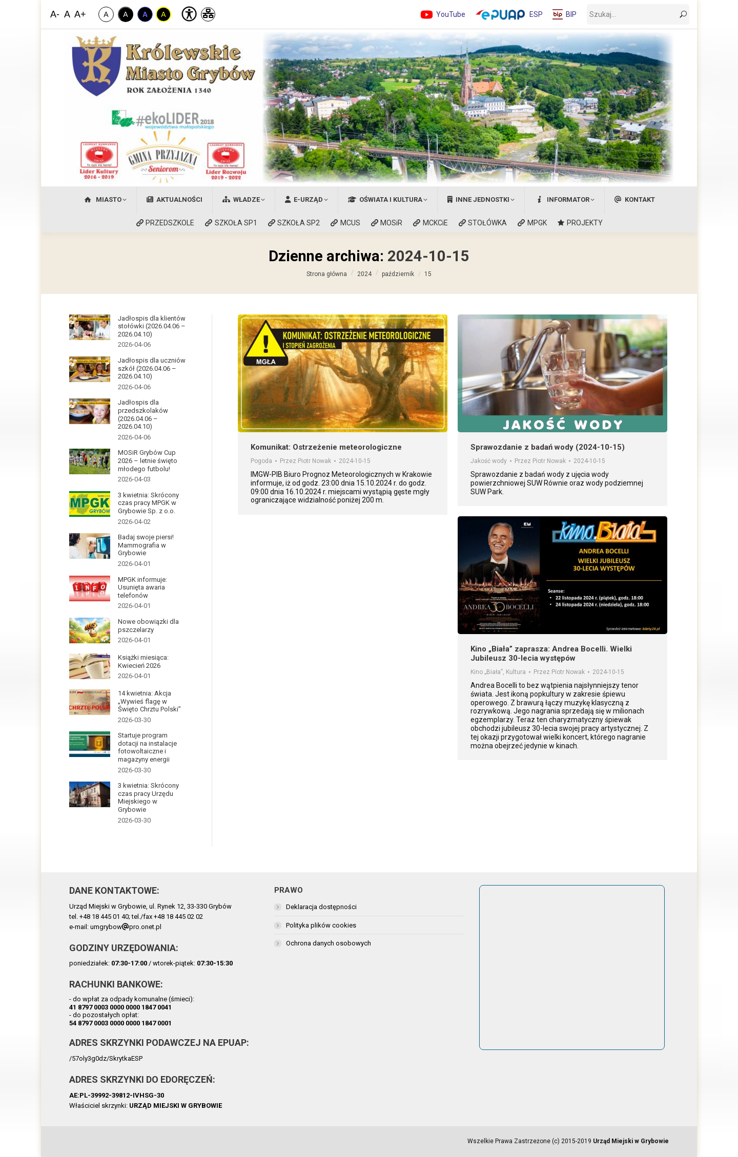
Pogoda (261, 461)
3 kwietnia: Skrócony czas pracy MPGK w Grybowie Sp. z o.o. (148, 503)
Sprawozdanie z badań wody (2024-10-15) (547, 447)
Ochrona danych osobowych (328, 943)
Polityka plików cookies (321, 925)
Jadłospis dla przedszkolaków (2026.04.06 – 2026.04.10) (143, 414)
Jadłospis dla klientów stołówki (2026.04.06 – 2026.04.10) (152, 326)
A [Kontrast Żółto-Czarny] (163, 14)
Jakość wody (488, 461)
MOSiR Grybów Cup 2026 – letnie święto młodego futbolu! (147, 460)
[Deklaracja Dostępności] (188, 12)
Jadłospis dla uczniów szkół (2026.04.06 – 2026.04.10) (152, 368)
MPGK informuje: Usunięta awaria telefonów (142, 587)
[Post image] (89, 327)
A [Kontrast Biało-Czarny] (125, 14)
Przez (305, 461)
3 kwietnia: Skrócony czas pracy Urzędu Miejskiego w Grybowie (148, 797)
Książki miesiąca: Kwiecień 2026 (143, 661)
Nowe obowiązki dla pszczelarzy (148, 626)
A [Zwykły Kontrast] (106, 14)
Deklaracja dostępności (321, 907)
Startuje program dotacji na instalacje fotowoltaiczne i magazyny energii (147, 747)
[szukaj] (638, 14)
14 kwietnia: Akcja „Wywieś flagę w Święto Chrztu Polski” (149, 701)
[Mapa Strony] (208, 14)
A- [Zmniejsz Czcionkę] (54, 14)
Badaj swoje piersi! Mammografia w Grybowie (146, 545)
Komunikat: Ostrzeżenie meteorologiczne (326, 447)
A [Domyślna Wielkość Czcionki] (67, 14)
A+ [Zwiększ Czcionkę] (79, 14)
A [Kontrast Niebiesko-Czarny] (145, 14)
